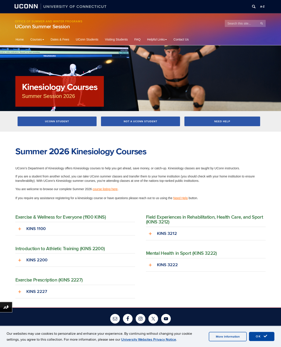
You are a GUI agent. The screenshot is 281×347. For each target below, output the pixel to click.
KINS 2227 (36, 292)
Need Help (222, 121)
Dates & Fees (60, 39)
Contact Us (181, 39)
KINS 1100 (36, 229)
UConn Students (87, 39)
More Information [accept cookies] (228, 336)
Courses (37, 39)
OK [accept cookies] (262, 336)
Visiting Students (116, 39)
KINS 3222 (167, 265)
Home (20, 39)
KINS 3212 (167, 233)
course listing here (105, 189)
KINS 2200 (36, 260)
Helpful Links (157, 39)
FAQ (137, 39)
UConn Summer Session (42, 26)
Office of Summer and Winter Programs (49, 21)
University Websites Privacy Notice (148, 339)
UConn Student (57, 121)
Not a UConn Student (140, 121)
